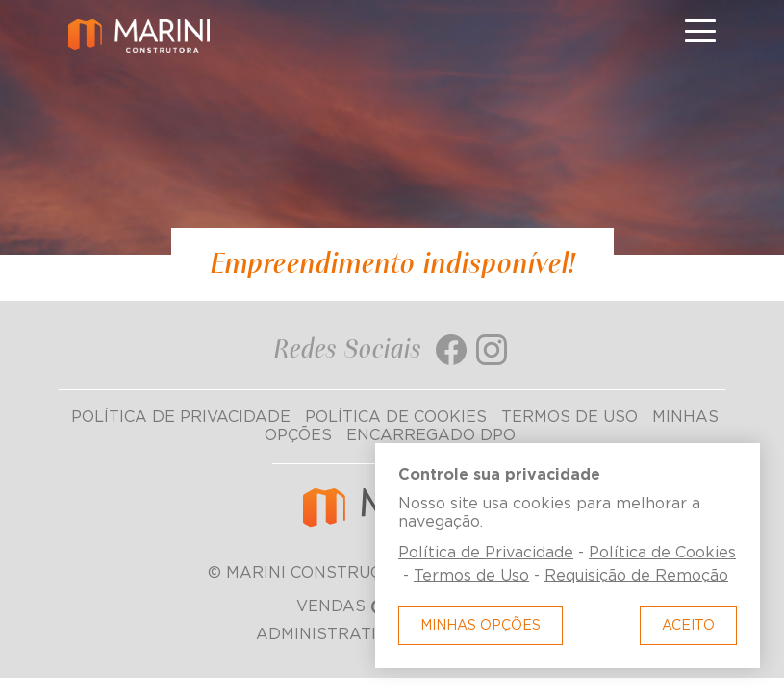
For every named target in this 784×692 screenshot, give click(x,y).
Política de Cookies (396, 417)
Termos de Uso (569, 417)
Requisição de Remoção (636, 575)
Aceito (688, 625)
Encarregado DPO (431, 435)
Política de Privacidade (181, 417)
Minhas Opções (480, 625)
